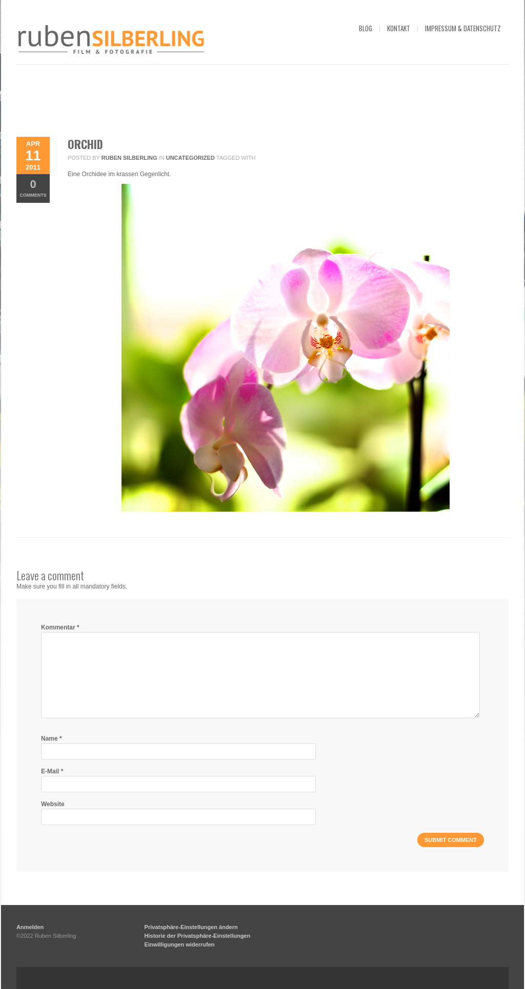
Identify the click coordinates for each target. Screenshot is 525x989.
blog (365, 28)
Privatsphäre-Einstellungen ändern (191, 927)
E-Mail (52, 771)
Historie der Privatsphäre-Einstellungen (198, 936)
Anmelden (30, 927)
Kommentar (60, 627)
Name (51, 738)
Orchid (85, 144)
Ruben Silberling (129, 158)
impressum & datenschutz (463, 28)
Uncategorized (190, 158)
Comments (33, 188)
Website (53, 804)
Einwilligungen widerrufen (180, 944)
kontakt (398, 28)
